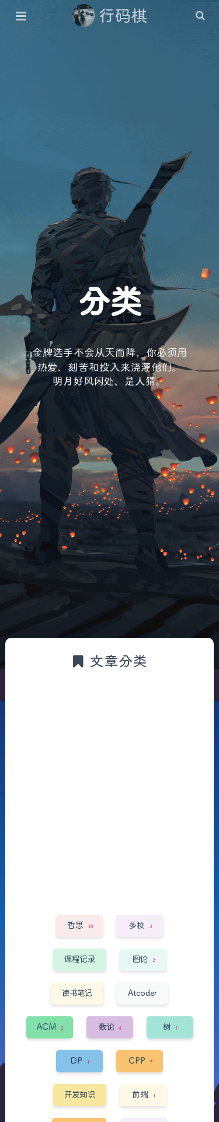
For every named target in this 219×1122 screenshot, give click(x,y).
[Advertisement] (109, 791)
